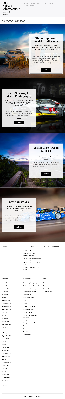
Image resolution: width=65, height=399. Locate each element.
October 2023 (5, 321)
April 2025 (5, 297)
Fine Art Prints (35, 3)
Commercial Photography (47, 47)
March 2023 (5, 330)
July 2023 (4, 327)
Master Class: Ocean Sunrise (46, 149)
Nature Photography (38, 49)
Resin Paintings (27, 326)
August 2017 (5, 383)
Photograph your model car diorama (46, 39)
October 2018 (5, 365)
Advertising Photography (30, 283)
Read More (46, 70)
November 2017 (6, 377)
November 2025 (6, 291)
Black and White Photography (31, 286)
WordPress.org (47, 291)
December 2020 (6, 353)
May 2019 (4, 359)
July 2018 (4, 368)
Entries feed (46, 286)
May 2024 (4, 315)
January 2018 (5, 374)
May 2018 (4, 371)
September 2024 (6, 309)
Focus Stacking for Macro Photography (19, 94)
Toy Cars (25, 332)
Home (26, 3)
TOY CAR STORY (19, 202)
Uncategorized (19, 105)
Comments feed (47, 289)
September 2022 (6, 336)
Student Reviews (29, 5)
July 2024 (4, 312)
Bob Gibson (47, 45)
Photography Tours (28, 320)
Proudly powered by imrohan (32, 396)
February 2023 (6, 333)
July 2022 (4, 342)
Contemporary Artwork (29, 291)
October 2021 (5, 347)
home (24, 300)
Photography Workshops (26, 104)
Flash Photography (20, 208)
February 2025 (6, 300)
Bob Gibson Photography (11, 5)
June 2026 (5, 283)
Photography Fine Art (51, 49)
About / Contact (49, 3)
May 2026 (4, 286)
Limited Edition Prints (29, 306)
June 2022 (4, 344)
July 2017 (4, 386)
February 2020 (6, 356)
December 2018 (6, 362)
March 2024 (5, 318)
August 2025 (5, 294)
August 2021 (5, 350)
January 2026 (5, 289)
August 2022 (5, 339)
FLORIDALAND (27, 250)
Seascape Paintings (28, 329)
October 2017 (5, 380)
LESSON (57, 47)
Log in (45, 283)
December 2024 (6, 303)
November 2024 (6, 306)
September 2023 (6, 324)
